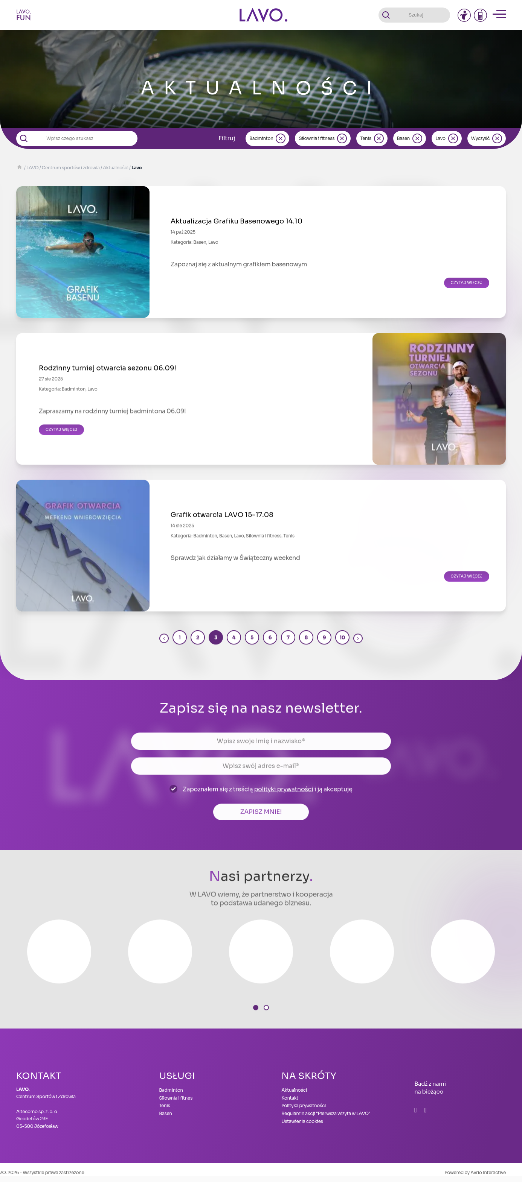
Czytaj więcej (466, 282)
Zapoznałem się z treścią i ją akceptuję (268, 796)
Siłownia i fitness (316, 138)
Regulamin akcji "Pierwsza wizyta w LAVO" (325, 1113)
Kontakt (289, 1098)
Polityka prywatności (303, 1105)
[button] (255, 1014)
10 (342, 644)
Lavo (440, 138)
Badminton (261, 138)
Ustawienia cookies (302, 1121)
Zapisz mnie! (261, 818)
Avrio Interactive (488, 1172)
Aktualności (294, 1090)
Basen (403, 138)
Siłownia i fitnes (175, 1098)
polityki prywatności (283, 796)
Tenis (365, 138)
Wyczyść (480, 138)
